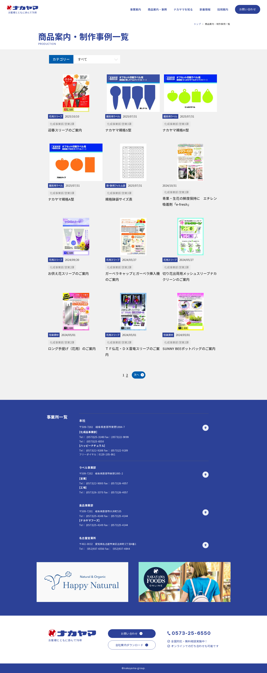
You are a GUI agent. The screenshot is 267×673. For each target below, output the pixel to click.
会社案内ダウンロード (129, 645)
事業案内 (135, 9)
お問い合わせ (247, 9)
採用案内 (222, 9)
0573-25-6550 (191, 633)
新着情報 (205, 9)
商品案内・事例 (157, 9)
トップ (197, 24)
